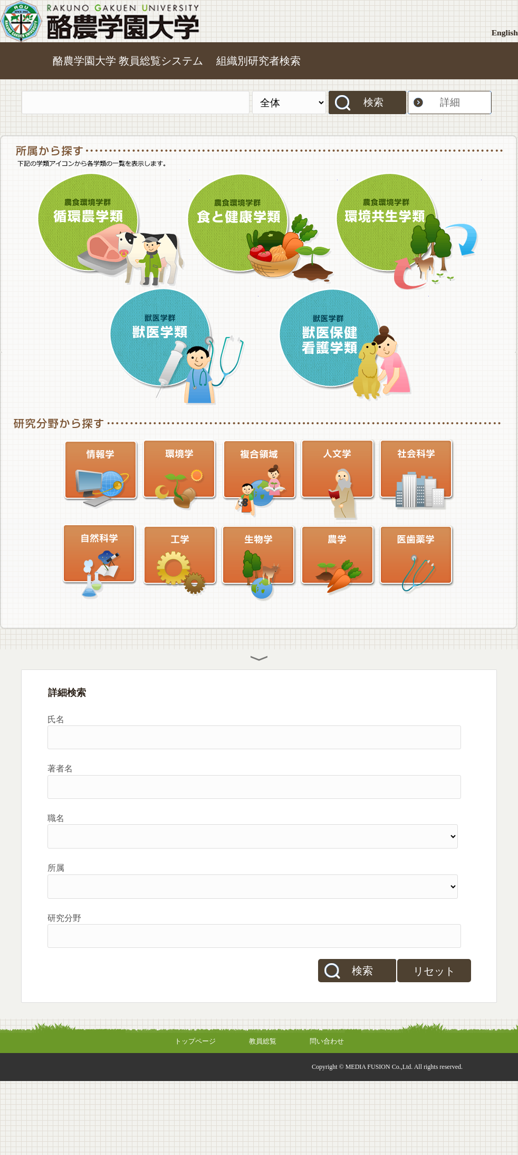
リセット (434, 971)
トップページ (195, 1041)
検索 (373, 102)
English (505, 32)
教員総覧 (262, 1041)
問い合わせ (327, 1041)
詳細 (450, 102)
